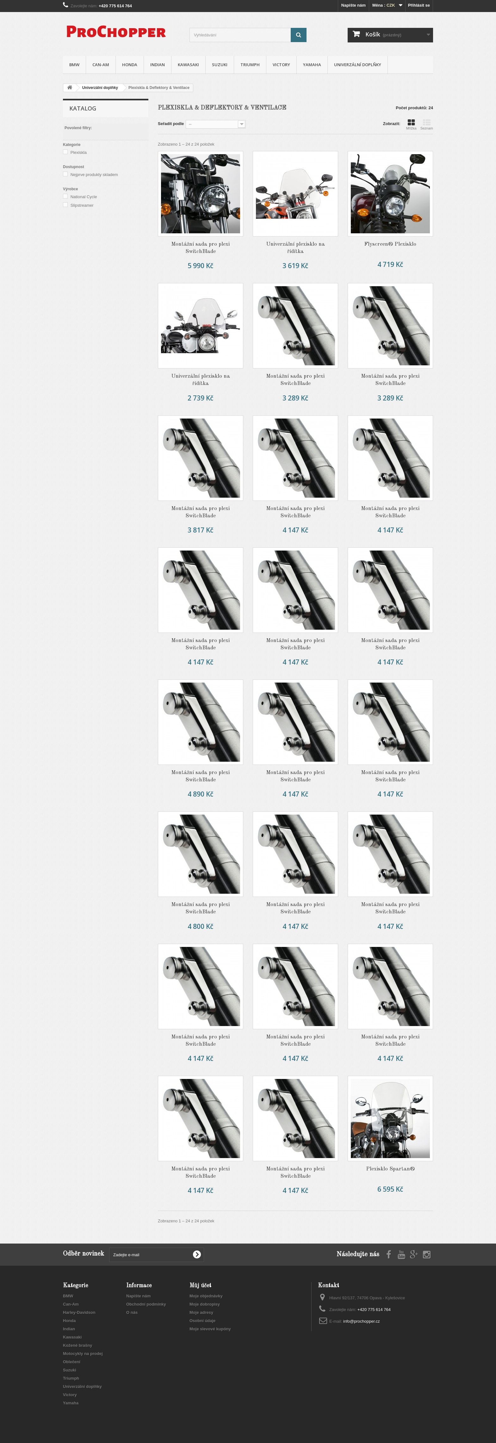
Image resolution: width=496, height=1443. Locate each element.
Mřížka (411, 124)
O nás (132, 1312)
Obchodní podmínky (146, 1304)
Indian (157, 64)
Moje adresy (201, 1312)
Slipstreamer (82, 205)
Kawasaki (188, 64)
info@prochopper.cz (361, 1321)
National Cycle (84, 196)
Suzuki (219, 64)
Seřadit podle (171, 123)
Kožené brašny (77, 1345)
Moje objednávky (206, 1296)
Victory (281, 64)
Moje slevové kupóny (210, 1328)
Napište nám (353, 5)
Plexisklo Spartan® (390, 1169)
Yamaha (312, 64)
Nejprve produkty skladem (94, 174)
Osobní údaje (202, 1320)
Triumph (250, 64)
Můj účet (200, 1286)
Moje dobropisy (204, 1304)
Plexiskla (79, 152)
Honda (129, 64)
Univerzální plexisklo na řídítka (295, 248)
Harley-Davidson (79, 1312)
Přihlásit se (419, 5)
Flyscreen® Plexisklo (390, 244)
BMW (74, 64)
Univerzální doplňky (357, 64)
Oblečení (71, 1361)
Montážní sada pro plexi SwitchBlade (200, 248)
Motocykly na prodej (83, 1353)
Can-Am (100, 64)
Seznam (426, 124)
